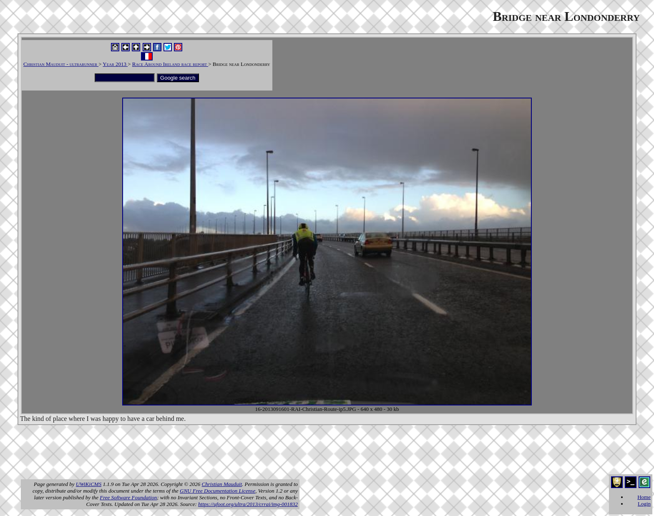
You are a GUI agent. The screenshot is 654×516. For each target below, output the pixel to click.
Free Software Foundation (128, 497)
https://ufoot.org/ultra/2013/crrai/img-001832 (248, 504)
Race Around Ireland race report (170, 64)
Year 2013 (115, 64)
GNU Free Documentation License (217, 491)
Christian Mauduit (222, 484)
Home (644, 497)
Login (644, 504)
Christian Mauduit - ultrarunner (60, 64)
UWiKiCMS (88, 484)
